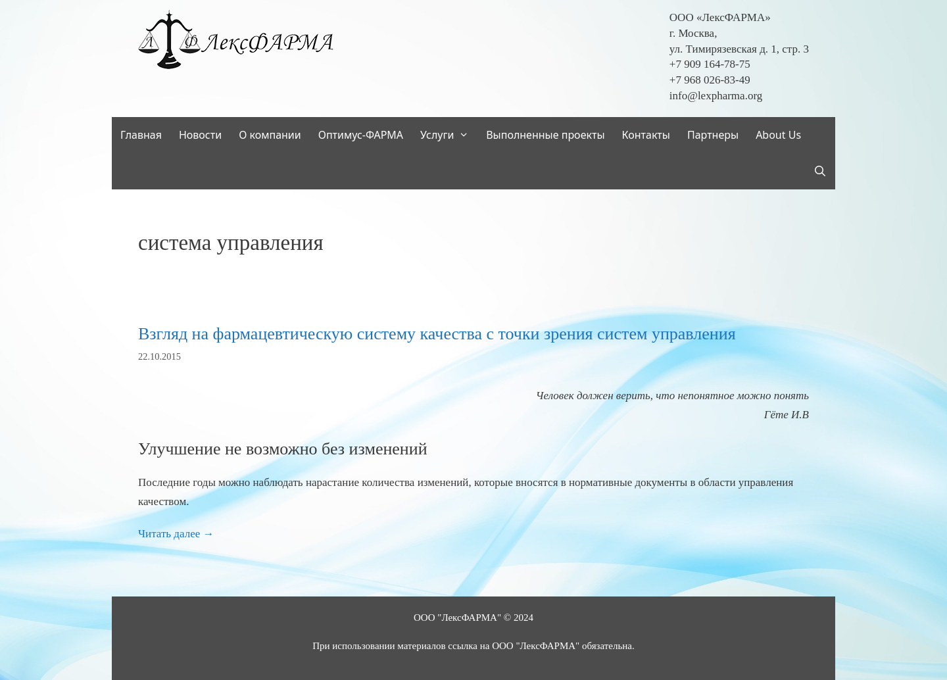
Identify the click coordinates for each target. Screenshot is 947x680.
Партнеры (713, 135)
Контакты (646, 135)
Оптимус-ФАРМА (360, 135)
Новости (200, 135)
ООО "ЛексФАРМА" (457, 617)
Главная (141, 135)
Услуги (448, 135)
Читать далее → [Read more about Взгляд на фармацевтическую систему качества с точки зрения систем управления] (176, 533)
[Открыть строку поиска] (819, 171)
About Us (778, 135)
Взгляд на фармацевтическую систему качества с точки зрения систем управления (437, 333)
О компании (270, 135)
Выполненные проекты (545, 135)
